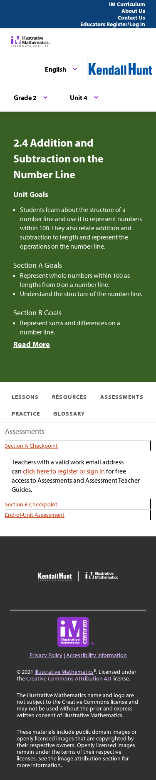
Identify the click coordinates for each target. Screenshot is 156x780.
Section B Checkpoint (31, 504)
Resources (69, 397)
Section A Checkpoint (31, 445)
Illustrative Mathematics (64, 671)
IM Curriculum (127, 4)
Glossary (68, 413)
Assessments (122, 397)
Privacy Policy (46, 655)
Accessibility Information (96, 655)
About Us (133, 10)
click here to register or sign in (64, 471)
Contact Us (131, 17)
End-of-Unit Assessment (34, 514)
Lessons (25, 397)
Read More (31, 344)
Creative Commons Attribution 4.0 (68, 678)
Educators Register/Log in (112, 24)
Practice (26, 413)
